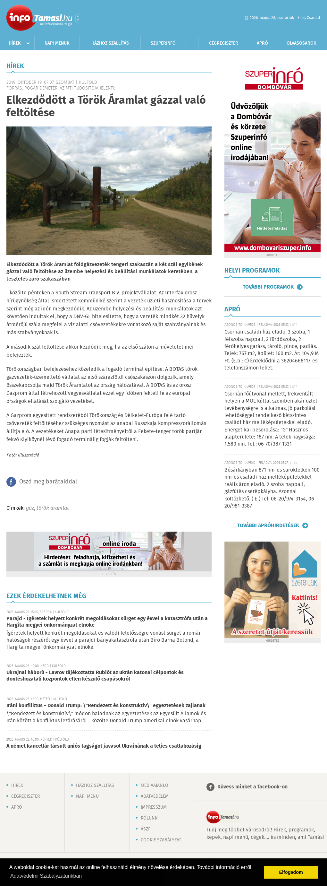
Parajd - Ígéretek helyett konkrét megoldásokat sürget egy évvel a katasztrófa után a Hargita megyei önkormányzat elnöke (107, 622)
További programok (268, 287)
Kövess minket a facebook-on (252, 787)
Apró (262, 43)
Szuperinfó (163, 43)
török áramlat (53, 508)
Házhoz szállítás (110, 43)
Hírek (15, 43)
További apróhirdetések (268, 525)
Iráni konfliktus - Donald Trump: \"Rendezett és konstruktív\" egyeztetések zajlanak (105, 706)
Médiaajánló (154, 785)
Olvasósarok (301, 43)
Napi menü (87, 796)
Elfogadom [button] (291, 872)
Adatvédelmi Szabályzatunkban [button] (46, 876)
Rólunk (149, 818)
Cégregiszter (223, 43)
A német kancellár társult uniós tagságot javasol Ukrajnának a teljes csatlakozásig (103, 746)
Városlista (77, 18)
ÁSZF (145, 829)
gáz (30, 508)
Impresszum (154, 807)
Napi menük (57, 43)
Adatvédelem (155, 796)
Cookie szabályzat (161, 840)
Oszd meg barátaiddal (48, 481)
